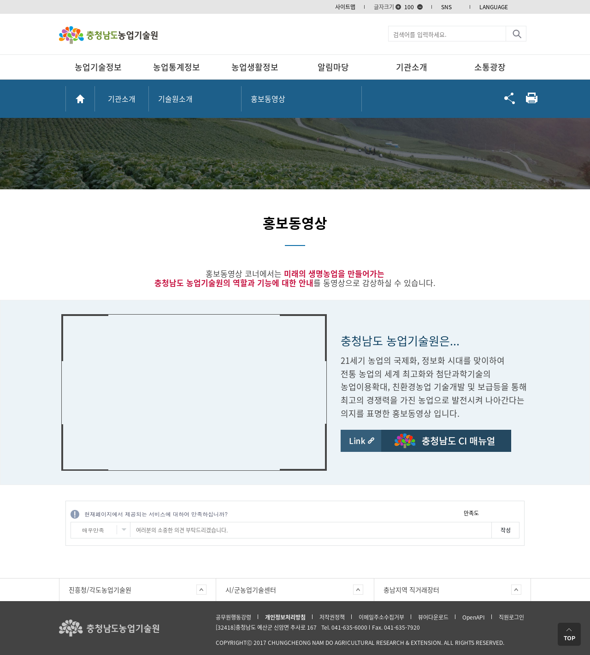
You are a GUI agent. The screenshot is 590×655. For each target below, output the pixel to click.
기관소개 (411, 67)
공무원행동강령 (233, 617)
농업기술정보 (98, 67)
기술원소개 (175, 98)
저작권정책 (332, 617)
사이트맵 (345, 7)
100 (409, 7)
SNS (446, 7)
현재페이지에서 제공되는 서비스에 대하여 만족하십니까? (156, 514)
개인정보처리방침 (285, 617)
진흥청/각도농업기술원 (100, 589)
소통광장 (490, 67)
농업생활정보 (254, 67)
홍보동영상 (268, 98)
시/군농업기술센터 (250, 589)
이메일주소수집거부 (381, 617)
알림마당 (333, 67)
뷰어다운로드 (433, 617)
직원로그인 (511, 617)
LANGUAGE (493, 7)
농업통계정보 (176, 67)
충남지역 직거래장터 (411, 589)
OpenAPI (473, 617)
